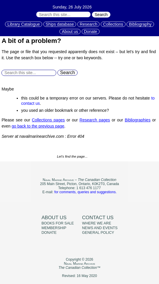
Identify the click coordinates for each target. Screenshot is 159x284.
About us (70, 31)
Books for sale (58, 223)
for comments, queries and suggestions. (85, 192)
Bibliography (140, 24)
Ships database (60, 24)
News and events (99, 228)
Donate (90, 31)
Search (101, 14)
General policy (98, 233)
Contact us (98, 217)
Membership (54, 228)
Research (88, 24)
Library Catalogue (23, 24)
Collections (113, 24)
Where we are (96, 223)
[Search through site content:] (63, 14)
